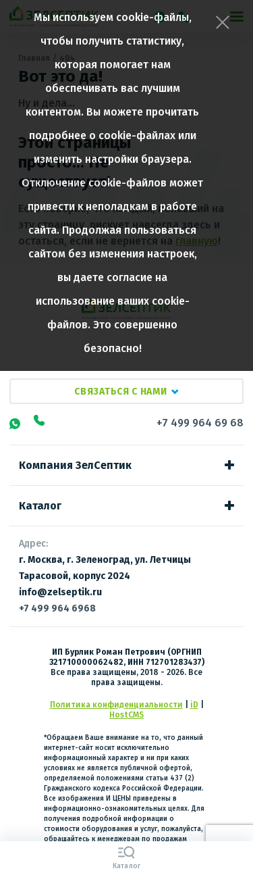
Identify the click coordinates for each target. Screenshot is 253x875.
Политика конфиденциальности (116, 704)
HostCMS (126, 715)
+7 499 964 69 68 (200, 422)
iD (194, 704)
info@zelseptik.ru (60, 592)
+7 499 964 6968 (57, 608)
